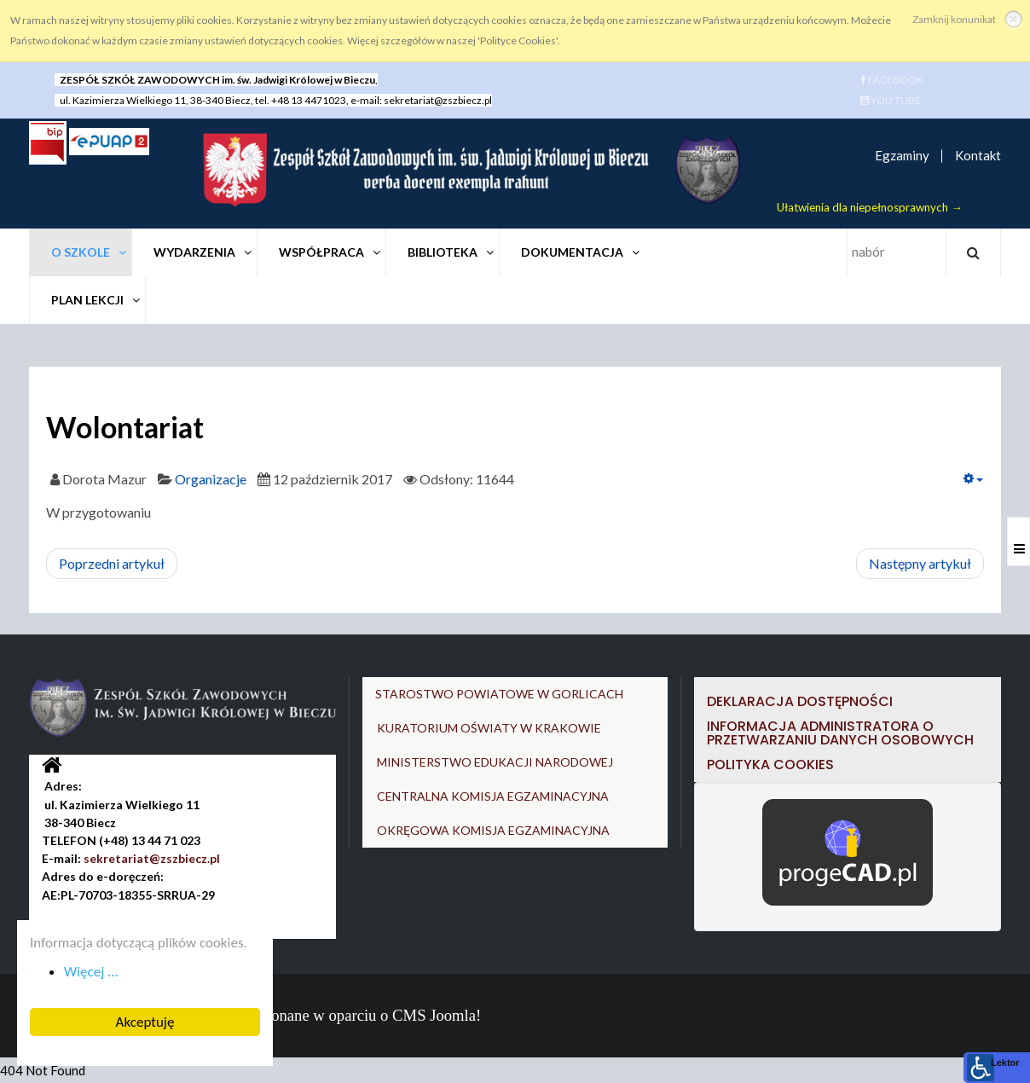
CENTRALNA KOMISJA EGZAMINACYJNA (493, 796)
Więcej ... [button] (90, 972)
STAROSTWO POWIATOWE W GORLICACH (499, 693)
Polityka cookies (770, 764)
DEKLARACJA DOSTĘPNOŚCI (801, 701)
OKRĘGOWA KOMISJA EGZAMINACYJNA (493, 830)
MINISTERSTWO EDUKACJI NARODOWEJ (495, 762)
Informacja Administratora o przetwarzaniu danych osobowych (840, 732)
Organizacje (210, 479)
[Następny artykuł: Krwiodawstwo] (920, 563)
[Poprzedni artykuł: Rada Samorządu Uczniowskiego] (111, 563)
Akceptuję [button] (144, 1022)
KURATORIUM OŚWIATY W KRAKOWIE (489, 728)
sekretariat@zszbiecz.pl (438, 100)
